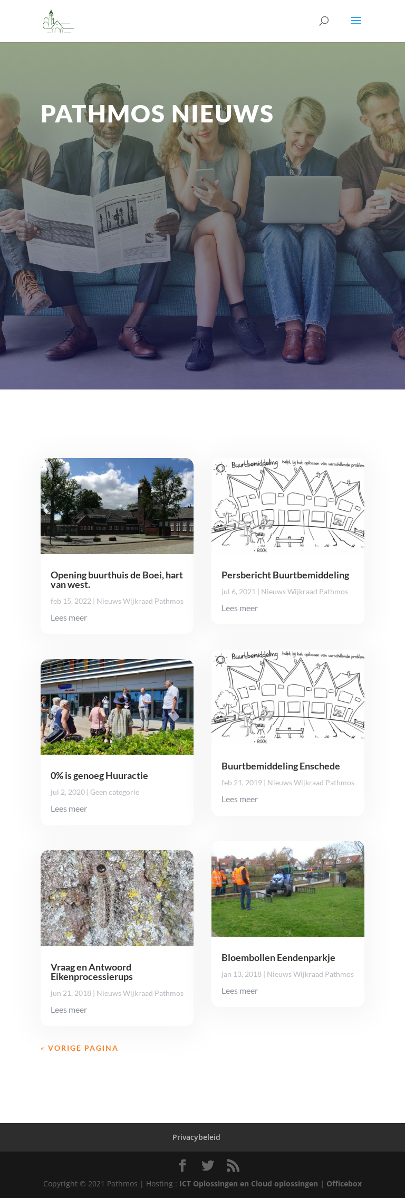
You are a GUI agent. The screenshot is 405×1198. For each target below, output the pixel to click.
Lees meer (69, 617)
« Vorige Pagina (80, 1047)
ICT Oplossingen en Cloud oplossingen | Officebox (270, 1183)
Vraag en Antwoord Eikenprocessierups (92, 971)
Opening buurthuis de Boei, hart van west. (117, 579)
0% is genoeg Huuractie (99, 775)
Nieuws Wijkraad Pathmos (140, 600)
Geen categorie (114, 791)
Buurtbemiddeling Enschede (280, 766)
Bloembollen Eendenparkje (278, 957)
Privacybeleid (196, 1137)
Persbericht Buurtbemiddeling (285, 575)
